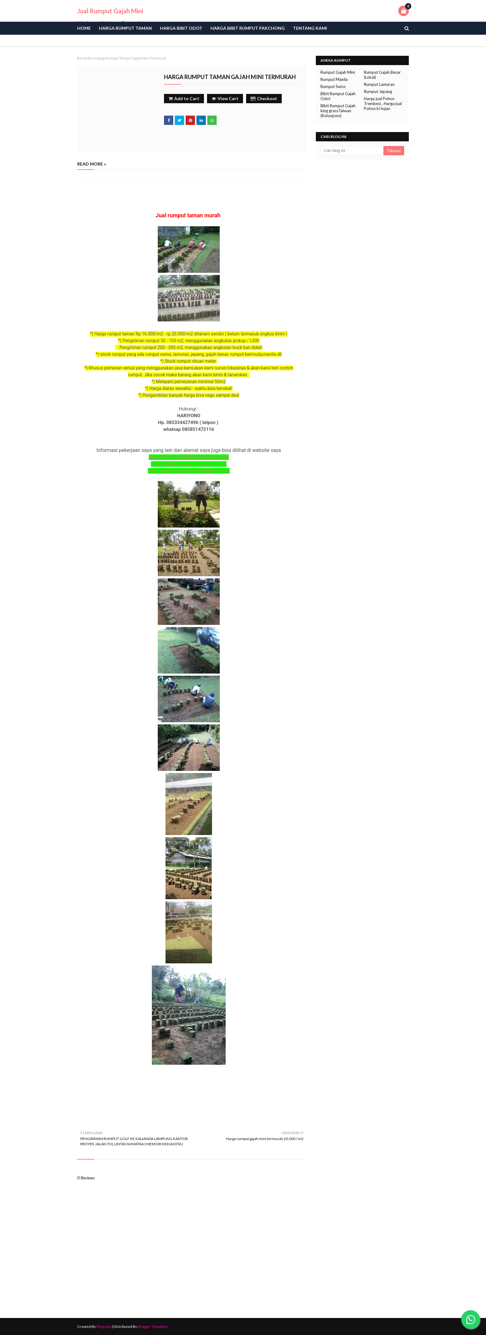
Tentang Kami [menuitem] (310, 28)
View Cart (225, 98)
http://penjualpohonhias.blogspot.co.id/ (189, 471)
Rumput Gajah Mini (337, 72)
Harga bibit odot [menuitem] (181, 28)
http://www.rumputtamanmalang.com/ (189, 457)
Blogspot (103, 1326)
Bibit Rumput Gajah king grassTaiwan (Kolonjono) (338, 110)
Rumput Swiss (333, 86)
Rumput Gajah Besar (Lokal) (382, 75)
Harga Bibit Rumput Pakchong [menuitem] (247, 28)
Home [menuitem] (84, 28)
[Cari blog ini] (351, 150)
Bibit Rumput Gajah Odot (338, 96)
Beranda (84, 58)
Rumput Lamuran (379, 84)
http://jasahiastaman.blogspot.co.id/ (189, 464)
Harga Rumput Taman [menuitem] (125, 28)
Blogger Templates (153, 1326)
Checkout (264, 98)
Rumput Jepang (378, 91)
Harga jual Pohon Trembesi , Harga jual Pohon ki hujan (383, 103)
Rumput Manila (334, 79)
